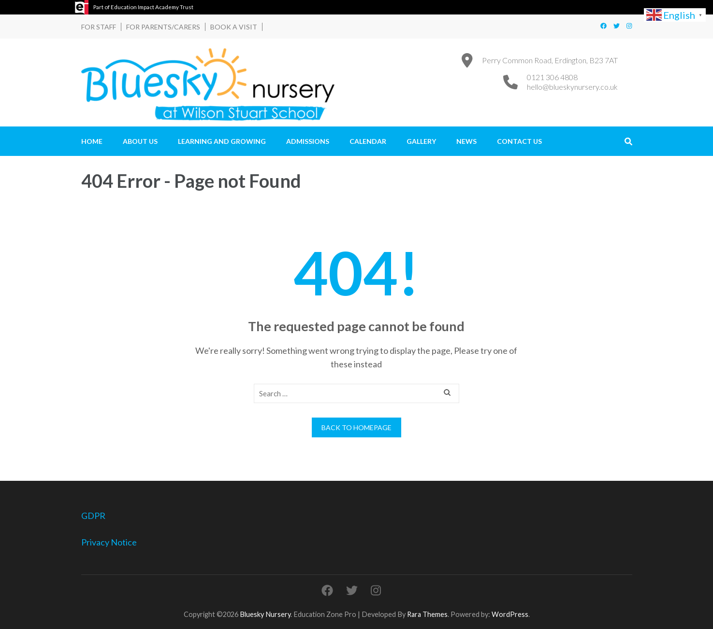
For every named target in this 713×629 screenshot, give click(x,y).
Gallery (421, 141)
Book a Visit (233, 27)
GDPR (93, 515)
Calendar (367, 141)
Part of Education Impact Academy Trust (143, 7)
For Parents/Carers (163, 27)
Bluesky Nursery (265, 614)
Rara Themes (427, 614)
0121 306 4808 (552, 77)
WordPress (510, 614)
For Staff (98, 27)
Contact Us (519, 141)
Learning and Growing (222, 141)
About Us (140, 141)
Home (91, 141)
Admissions (307, 141)
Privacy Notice (109, 542)
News (466, 141)
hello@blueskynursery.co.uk (572, 86)
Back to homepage (356, 427)
